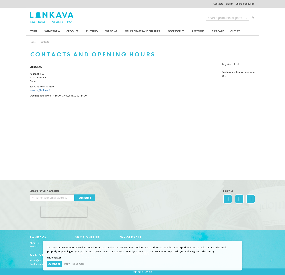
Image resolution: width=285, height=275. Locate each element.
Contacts (218, 3)
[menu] (142, 31)
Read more (79, 263)
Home (32, 41)
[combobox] (227, 18)
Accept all (54, 264)
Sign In (229, 3)
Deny (67, 263)
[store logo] (51, 17)
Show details (54, 257)
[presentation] (64, 211)
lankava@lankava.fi (40, 90)
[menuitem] (34, 31)
